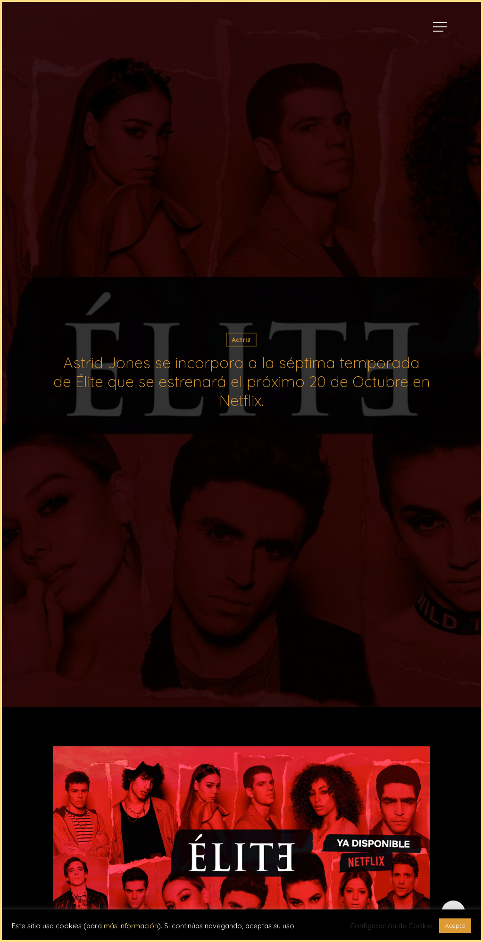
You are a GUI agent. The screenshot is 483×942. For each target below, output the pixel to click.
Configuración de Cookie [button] (391, 926)
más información (131, 925)
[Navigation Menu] (441, 27)
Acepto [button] (455, 925)
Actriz (241, 340)
